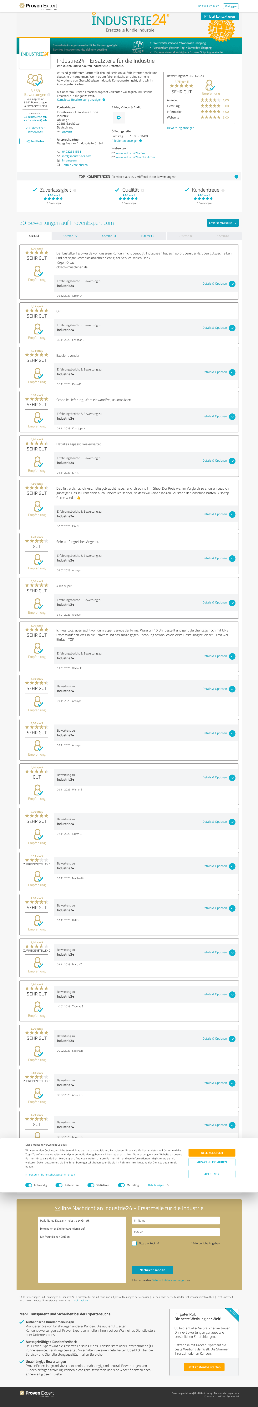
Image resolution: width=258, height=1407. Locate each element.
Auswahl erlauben (212, 1377)
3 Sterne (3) (147, 236)
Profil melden (80, 1300)
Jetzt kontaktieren (220, 16)
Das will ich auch (208, 6)
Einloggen (231, 6)
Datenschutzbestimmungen (58, 1389)
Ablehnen (212, 1388)
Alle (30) (34, 236)
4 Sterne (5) (109, 236)
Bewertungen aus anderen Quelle (35, 118)
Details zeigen (156, 1400)
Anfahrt (67, 132)
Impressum (32, 1389)
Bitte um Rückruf (149, 1243)
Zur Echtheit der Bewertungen (35, 129)
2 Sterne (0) (186, 236)
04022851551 (71, 151)
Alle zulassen (212, 1367)
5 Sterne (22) (70, 236)
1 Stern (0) (223, 236)
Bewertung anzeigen (180, 128)
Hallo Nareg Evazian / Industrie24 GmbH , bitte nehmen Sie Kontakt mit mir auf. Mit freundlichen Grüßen (82, 1250)
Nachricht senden (152, 1269)
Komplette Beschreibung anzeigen (80, 99)
